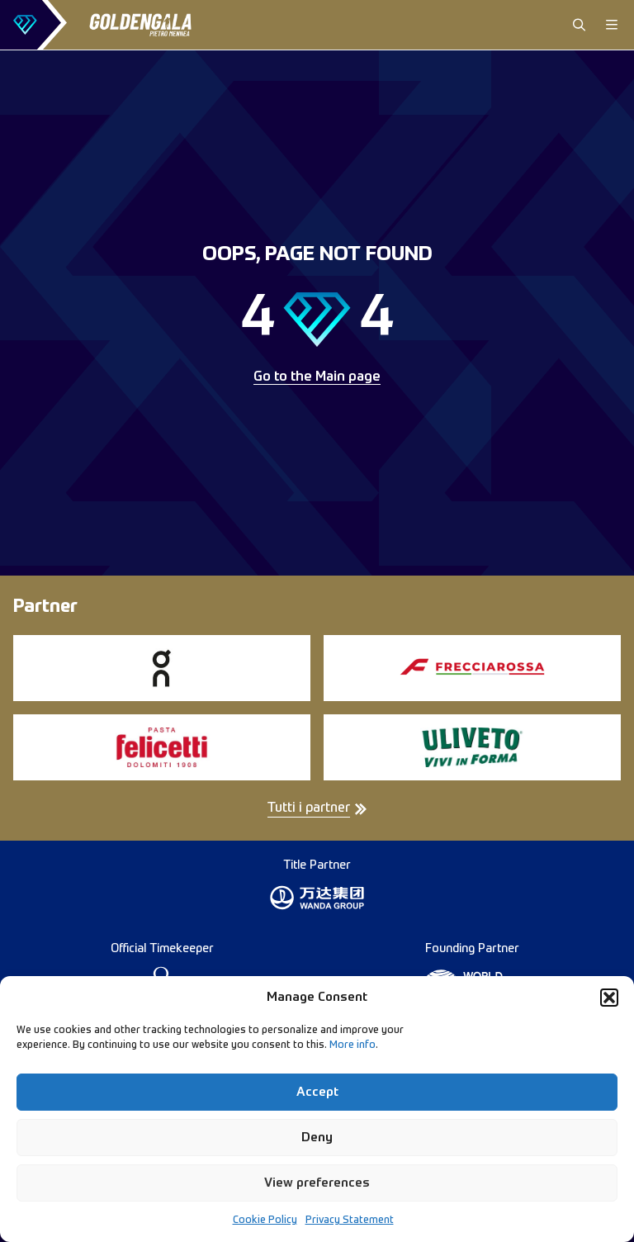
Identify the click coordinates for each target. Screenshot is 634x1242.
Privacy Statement (349, 1220)
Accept (317, 1092)
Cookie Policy (265, 1220)
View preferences (317, 1183)
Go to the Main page (317, 377)
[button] (609, 997)
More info (352, 1045)
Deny (317, 1137)
